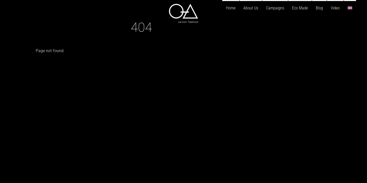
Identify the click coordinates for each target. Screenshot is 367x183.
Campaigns (275, 8)
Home (230, 8)
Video (335, 8)
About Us (250, 8)
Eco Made (300, 8)
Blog (319, 8)
